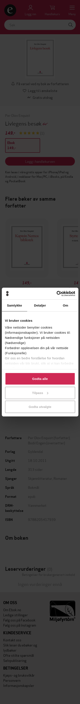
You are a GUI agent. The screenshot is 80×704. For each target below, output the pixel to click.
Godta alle (40, 379)
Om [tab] (65, 305)
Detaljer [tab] (40, 305)
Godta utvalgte (40, 407)
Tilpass (40, 392)
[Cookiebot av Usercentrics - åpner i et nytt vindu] (57, 293)
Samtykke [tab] (14, 305)
